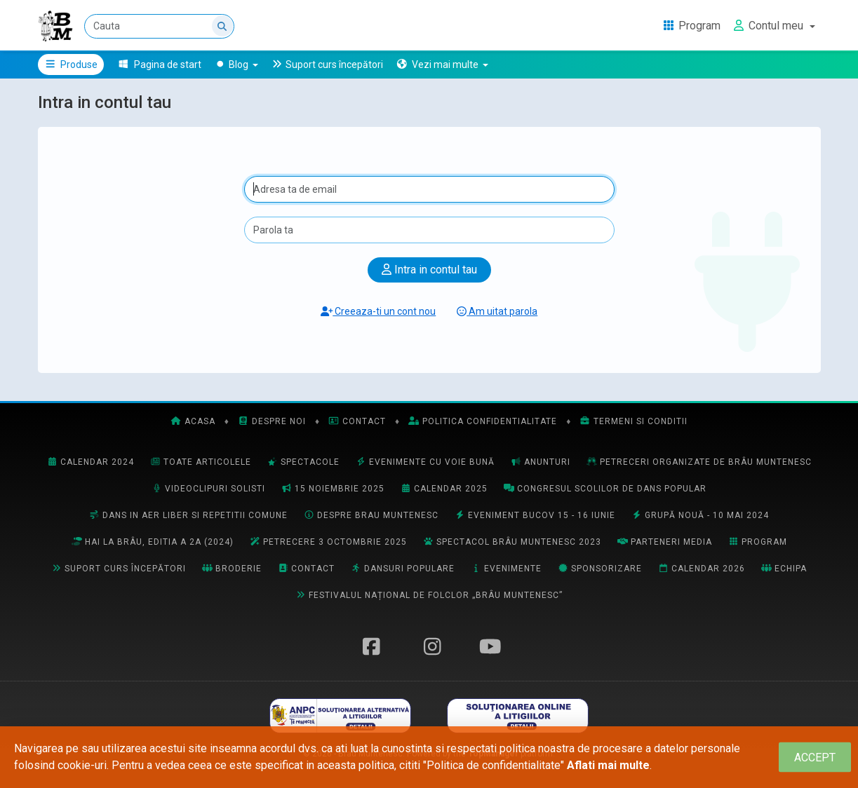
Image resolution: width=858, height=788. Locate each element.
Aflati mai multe (608, 765)
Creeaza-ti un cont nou (378, 311)
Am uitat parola (497, 311)
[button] (442, 64)
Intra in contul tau (429, 269)
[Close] (815, 757)
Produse (71, 64)
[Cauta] (159, 26)
